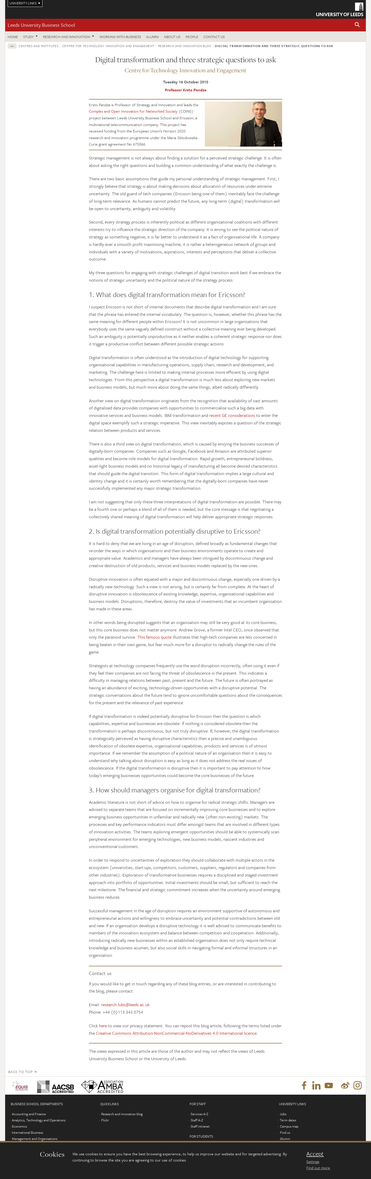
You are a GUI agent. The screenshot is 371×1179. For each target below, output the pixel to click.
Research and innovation (66, 36)
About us (172, 36)
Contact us (214, 36)
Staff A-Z (197, 1120)
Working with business (120, 36)
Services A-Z (199, 1114)
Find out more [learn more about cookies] (318, 1168)
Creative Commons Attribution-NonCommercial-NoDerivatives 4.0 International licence (176, 1033)
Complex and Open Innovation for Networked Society (133, 111)
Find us (285, 1132)
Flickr (105, 1120)
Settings (312, 1161)
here (103, 1025)
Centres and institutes (38, 45)
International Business (27, 1132)
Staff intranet (200, 1126)
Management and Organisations (34, 1138)
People (191, 36)
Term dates (288, 1120)
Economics (19, 1126)
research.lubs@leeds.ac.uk (125, 1004)
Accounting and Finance (29, 1114)
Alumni (152, 36)
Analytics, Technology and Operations (38, 1120)
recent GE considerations (232, 415)
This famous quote (154, 637)
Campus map (289, 1126)
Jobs (283, 1114)
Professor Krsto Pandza (185, 90)
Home (13, 36)
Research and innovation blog (184, 45)
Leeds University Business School (41, 24)
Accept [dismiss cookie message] (315, 1154)
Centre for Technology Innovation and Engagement (108, 45)
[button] (357, 25)
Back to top (20, 1071)
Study (28, 36)
